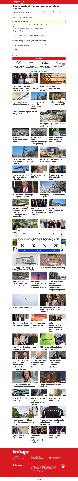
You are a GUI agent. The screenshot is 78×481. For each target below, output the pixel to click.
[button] (63, 64)
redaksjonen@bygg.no (38, 460)
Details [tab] (39, 233)
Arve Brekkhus (38, 456)
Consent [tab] (24, 233)
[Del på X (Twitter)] (63, 17)
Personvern (33, 472)
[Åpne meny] (63, 2)
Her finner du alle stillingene (39, 71)
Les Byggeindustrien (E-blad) (49, 1)
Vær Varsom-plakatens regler (46, 463)
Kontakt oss (51, 460)
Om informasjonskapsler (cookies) (37, 471)
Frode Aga (39, 457)
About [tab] (54, 233)
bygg (14, 53)
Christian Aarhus (40, 458)
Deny (25, 250)
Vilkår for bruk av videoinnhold (36, 470)
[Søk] (60, 1)
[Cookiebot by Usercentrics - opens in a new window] (53, 230)
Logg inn (56, 1)
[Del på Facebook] (61, 17)
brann (17, 53)
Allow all (53, 250)
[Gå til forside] (19, 2)
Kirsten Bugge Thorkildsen (57, 457)
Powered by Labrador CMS (39, 479)
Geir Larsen (58, 458)
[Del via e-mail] (64, 17)
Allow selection (39, 250)
